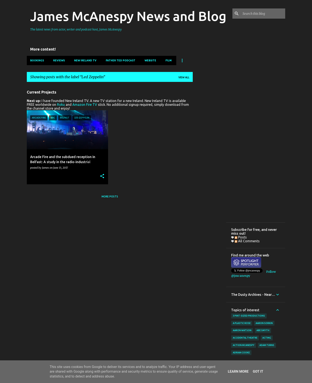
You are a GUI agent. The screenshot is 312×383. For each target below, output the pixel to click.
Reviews (59, 60)
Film (168, 60)
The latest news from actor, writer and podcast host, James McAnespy (76, 29)
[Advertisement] (209, 148)
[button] (102, 176)
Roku (61, 104)
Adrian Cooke (241, 352)
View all (183, 77)
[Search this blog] (263, 13)
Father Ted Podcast (120, 60)
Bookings (37, 60)
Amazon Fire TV (84, 104)
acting (266, 337)
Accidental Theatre (245, 337)
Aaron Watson (242, 330)
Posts (241, 237)
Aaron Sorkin (264, 323)
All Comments (247, 241)
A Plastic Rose (242, 323)
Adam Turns (266, 345)
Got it (258, 371)
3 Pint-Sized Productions (249, 315)
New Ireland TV (85, 60)
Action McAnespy (243, 345)
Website (150, 60)
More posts (110, 196)
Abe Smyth (262, 330)
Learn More (238, 371)
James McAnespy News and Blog (128, 16)
